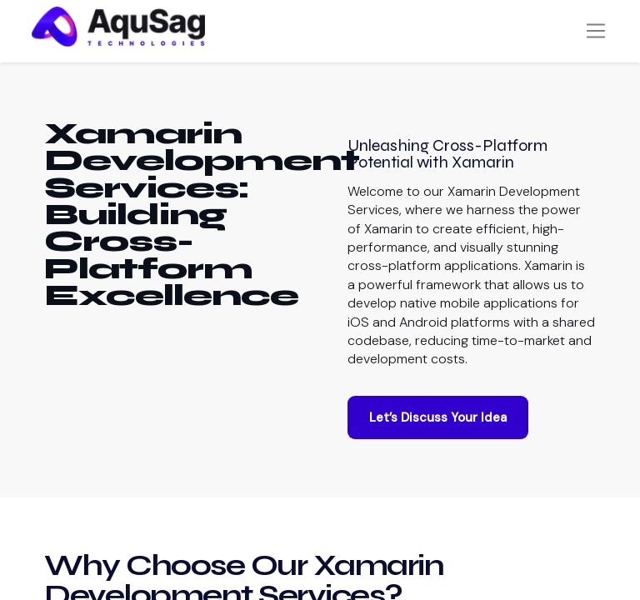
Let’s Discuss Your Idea (438, 436)
